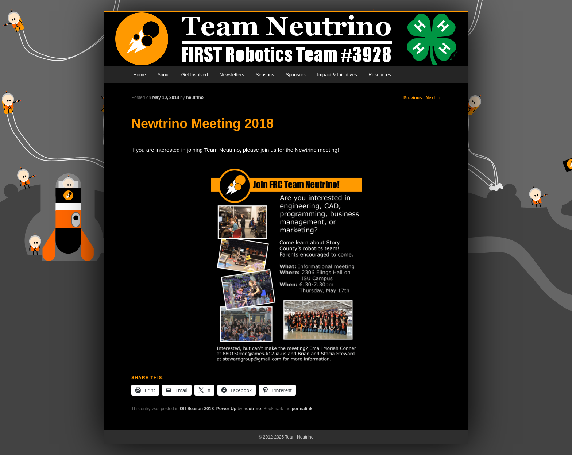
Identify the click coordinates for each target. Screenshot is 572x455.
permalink (302, 408)
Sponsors (296, 74)
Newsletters (231, 74)
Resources (379, 74)
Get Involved (194, 74)
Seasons (265, 74)
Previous (410, 97)
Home (139, 74)
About (163, 74)
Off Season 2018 (197, 408)
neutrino (195, 97)
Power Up (226, 408)
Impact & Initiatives (337, 74)
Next (433, 97)
